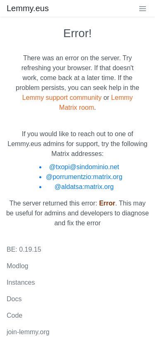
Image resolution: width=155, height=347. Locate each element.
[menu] (142, 8)
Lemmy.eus (28, 8)
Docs (14, 298)
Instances (21, 282)
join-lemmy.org (28, 331)
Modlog (17, 265)
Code (14, 315)
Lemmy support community (62, 97)
